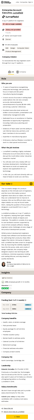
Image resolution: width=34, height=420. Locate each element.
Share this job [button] (7, 408)
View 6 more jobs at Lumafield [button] (12, 412)
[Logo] (6, 2)
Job (11, 71)
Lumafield (18, 13)
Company (21, 71)
